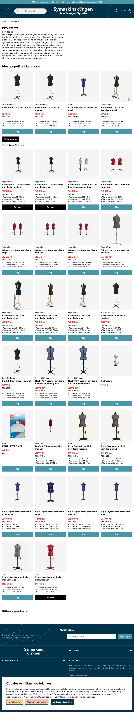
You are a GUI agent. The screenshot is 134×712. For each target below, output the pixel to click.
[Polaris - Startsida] (73, 11)
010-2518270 (82, 675)
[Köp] (17, 131)
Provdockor (14, 21)
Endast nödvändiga (62, 702)
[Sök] (30, 11)
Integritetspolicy (66, 697)
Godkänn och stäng (36, 702)
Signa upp (125, 636)
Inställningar (15, 702)
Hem (4, 21)
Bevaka (17, 207)
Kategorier (10, 139)
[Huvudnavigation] (4, 11)
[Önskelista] (123, 11)
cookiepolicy (89, 697)
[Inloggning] (116, 11)
